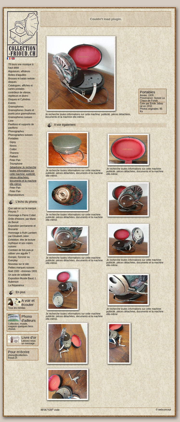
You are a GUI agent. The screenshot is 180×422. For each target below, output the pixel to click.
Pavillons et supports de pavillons (21, 126)
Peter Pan (15, 160)
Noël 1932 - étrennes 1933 (22, 271)
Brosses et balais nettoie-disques (21, 80)
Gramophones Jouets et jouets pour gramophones (21, 112)
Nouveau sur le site (18, 264)
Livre (10, 120)
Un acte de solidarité (19, 274)
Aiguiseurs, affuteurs (19, 71)
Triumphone (16, 163)
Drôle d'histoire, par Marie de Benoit (22, 221)
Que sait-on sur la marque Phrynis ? (22, 210)
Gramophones (15, 106)
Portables (13, 138)
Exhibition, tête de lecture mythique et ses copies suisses (21, 243)
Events (12, 103)
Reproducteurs (16, 195)
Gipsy (13, 142)
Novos (13, 145)
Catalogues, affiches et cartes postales (20, 87)
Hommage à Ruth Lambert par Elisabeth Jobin (22, 235)
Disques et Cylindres (19, 99)
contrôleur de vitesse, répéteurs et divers (19, 94)
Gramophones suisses (20, 117)
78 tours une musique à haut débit (20, 66)
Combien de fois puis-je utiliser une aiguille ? (20, 252)
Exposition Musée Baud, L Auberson (22, 280)
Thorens (14, 153)
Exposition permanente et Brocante (21, 228)
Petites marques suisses (21, 267)
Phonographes (16, 131)
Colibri (13, 149)
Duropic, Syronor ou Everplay (19, 259)
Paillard (14, 156)
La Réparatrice (16, 285)
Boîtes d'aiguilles (17, 75)
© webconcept (163, 409)
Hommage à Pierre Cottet (21, 215)
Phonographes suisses (20, 135)
